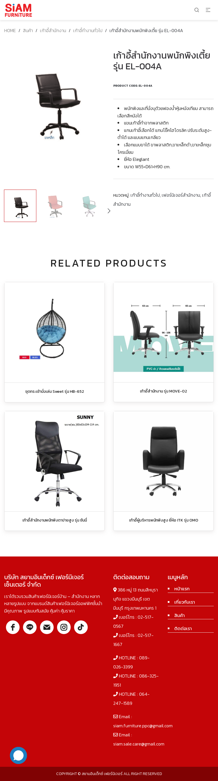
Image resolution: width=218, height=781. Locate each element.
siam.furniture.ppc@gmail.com (143, 725)
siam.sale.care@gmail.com (138, 743)
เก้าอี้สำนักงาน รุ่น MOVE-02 (163, 391)
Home (10, 30)
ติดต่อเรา (183, 628)
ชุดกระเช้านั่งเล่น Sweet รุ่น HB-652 (54, 391)
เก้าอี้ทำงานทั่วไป (87, 30)
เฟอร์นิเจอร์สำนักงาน (181, 195)
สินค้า (28, 30)
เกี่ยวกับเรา (184, 602)
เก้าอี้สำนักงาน (53, 30)
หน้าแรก (182, 588)
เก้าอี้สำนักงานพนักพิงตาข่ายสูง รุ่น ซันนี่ (54, 520)
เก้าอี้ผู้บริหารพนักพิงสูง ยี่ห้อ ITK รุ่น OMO (163, 520)
